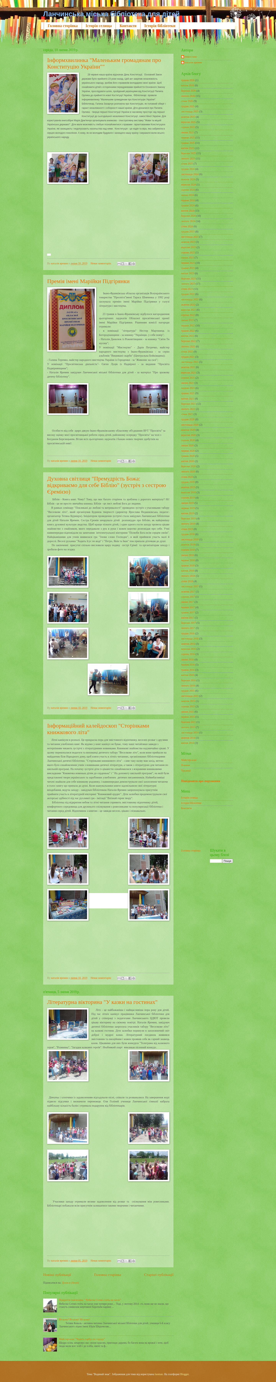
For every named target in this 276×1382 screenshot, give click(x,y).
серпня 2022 (188, 315)
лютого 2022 (188, 346)
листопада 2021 (190, 362)
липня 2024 (187, 195)
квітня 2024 (187, 210)
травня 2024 (188, 205)
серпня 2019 (188, 497)
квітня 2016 (187, 675)
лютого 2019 (188, 523)
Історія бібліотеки (159, 26)
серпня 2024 (188, 189)
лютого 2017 (188, 628)
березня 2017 (188, 622)
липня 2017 (187, 602)
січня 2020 (187, 477)
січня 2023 (187, 289)
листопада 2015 (190, 696)
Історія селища (99, 26)
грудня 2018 (188, 534)
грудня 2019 (188, 482)
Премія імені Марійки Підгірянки (88, 281)
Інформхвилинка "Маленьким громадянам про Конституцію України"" (104, 63)
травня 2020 (188, 456)
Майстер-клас (189, 760)
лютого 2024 (188, 221)
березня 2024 (188, 215)
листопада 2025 (190, 111)
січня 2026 (187, 101)
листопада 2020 (190, 424)
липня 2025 (187, 132)
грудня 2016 (188, 633)
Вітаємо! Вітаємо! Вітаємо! (74, 1319)
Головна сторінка (63, 26)
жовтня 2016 (188, 643)
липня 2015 (187, 711)
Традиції (186, 770)
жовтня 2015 (188, 701)
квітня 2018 (187, 570)
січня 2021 (187, 414)
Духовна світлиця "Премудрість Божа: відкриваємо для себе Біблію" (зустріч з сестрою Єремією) (106, 485)
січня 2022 (187, 351)
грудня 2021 (188, 356)
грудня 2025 (188, 106)
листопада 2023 (190, 236)
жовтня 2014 (188, 737)
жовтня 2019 (188, 487)
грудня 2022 (188, 294)
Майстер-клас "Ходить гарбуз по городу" (82, 1339)
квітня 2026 (187, 85)
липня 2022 (187, 320)
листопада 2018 (190, 539)
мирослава (191, 56)
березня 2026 (188, 90)
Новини (185, 765)
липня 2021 (187, 383)
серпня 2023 (188, 252)
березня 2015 (188, 722)
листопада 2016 (190, 638)
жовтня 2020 (188, 430)
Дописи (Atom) (70, 1282)
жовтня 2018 (188, 544)
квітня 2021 (187, 398)
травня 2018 (188, 565)
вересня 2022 (188, 309)
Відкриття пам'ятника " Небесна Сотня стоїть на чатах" (90, 1300)
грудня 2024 (188, 169)
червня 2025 (188, 137)
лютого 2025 (188, 158)
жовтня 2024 (188, 179)
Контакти (128, 26)
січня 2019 (187, 529)
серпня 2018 (188, 549)
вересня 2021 (188, 372)
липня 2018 (187, 555)
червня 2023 (188, 262)
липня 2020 (187, 445)
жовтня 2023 (188, 242)
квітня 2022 (187, 336)
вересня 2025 (188, 122)
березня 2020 (188, 466)
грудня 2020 (188, 419)
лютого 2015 (188, 727)
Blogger (184, 1374)
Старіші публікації (158, 1275)
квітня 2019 (187, 513)
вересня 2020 (188, 435)
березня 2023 (188, 278)
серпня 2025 (188, 127)
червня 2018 (188, 560)
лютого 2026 (188, 96)
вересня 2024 (188, 184)
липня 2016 (187, 659)
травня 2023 (188, 268)
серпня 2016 (188, 654)
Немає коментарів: (101, 263)
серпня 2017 (188, 596)
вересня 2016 (188, 649)
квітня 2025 (187, 148)
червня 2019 (188, 508)
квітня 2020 (187, 461)
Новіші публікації (57, 1275)
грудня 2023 (188, 231)
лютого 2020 (188, 471)
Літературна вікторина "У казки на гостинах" (102, 1002)
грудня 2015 (188, 690)
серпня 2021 (188, 377)
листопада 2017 (190, 586)
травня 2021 (188, 393)
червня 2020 (188, 450)
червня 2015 (188, 716)
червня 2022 (188, 325)
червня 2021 (188, 388)
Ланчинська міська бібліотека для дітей (111, 14)
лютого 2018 (188, 575)
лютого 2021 (188, 409)
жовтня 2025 (188, 116)
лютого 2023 (188, 283)
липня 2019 (187, 503)
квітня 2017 (187, 617)
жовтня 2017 (188, 591)
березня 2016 (188, 680)
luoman (159, 1374)
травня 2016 (188, 669)
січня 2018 (187, 581)
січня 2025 (187, 163)
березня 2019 (188, 518)
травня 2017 (188, 612)
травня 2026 (188, 80)
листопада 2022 (190, 299)
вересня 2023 (188, 247)
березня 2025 (188, 153)
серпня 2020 (188, 440)
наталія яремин (193, 62)
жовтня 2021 (188, 367)
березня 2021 (188, 403)
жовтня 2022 (188, 304)
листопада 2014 (190, 732)
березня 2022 (188, 341)
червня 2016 (188, 664)
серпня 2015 (188, 706)
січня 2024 (187, 226)
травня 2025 (188, 143)
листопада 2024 (190, 174)
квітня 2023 (187, 273)
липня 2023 (187, 257)
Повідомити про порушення (200, 781)
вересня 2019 (188, 492)
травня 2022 (188, 330)
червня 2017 (188, 607)
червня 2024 (188, 200)
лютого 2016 (188, 685)
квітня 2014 (187, 743)
